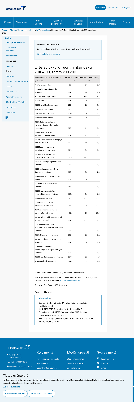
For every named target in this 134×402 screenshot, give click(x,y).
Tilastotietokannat (75, 363)
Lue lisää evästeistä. (11, 386)
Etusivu (7, 22)
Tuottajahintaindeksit (26, 30)
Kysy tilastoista (43, 363)
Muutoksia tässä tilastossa (13, 49)
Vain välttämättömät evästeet (41, 393)
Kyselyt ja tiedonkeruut (57, 22)
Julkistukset (11, 55)
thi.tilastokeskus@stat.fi (70, 280)
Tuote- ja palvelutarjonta (17, 81)
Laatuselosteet (12, 91)
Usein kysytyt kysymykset (48, 368)
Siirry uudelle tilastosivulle (48, 54)
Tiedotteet (10, 76)
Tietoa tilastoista (37, 22)
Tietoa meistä (112, 22)
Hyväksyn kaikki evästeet (15, 393)
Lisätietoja (10, 112)
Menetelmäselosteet (15, 97)
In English (126, 7)
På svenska (113, 7)
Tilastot (13, 30)
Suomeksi (100, 7)
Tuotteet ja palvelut (78, 22)
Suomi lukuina (73, 368)
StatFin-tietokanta (75, 359)
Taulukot (10, 66)
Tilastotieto (21, 22)
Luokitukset (11, 107)
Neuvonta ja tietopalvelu (48, 359)
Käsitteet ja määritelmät (16, 102)
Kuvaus (9, 86)
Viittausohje (44, 298)
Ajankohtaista (96, 22)
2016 (38, 30)
